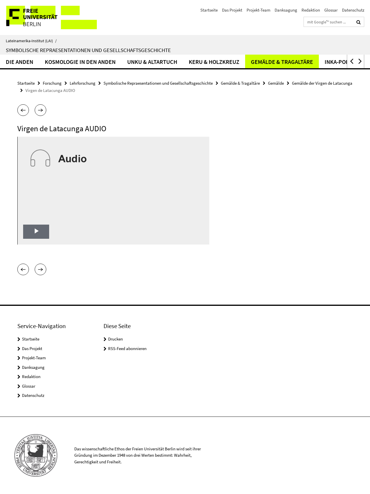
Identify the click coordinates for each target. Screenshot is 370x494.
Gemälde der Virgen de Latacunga (322, 83)
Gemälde (276, 83)
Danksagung (286, 10)
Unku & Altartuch (152, 61)
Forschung (52, 83)
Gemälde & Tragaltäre (282, 61)
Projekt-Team (258, 10)
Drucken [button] (115, 339)
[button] (351, 61)
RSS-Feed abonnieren (127, 348)
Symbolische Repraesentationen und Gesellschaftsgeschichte (88, 50)
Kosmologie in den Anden (80, 61)
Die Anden (19, 61)
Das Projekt (232, 10)
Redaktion (310, 10)
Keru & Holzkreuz (214, 61)
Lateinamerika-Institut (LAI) (31, 41)
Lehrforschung (82, 83)
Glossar (331, 10)
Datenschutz (353, 10)
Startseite (209, 10)
